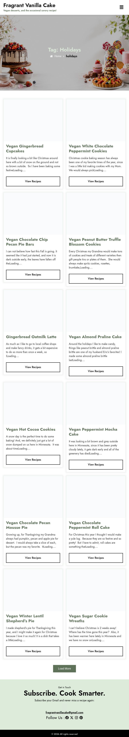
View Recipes (33, 181)
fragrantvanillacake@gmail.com (64, 712)
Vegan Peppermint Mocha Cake (93, 431)
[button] (121, 7)
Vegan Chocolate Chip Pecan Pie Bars (27, 241)
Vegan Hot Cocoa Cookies (30, 429)
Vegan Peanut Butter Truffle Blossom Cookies (95, 241)
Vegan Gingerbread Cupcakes (24, 148)
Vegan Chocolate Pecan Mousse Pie (28, 525)
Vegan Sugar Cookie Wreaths (88, 618)
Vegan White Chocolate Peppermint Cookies (91, 148)
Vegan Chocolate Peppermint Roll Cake (89, 525)
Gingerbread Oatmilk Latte (31, 337)
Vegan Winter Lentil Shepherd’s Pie (25, 618)
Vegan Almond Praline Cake (95, 337)
